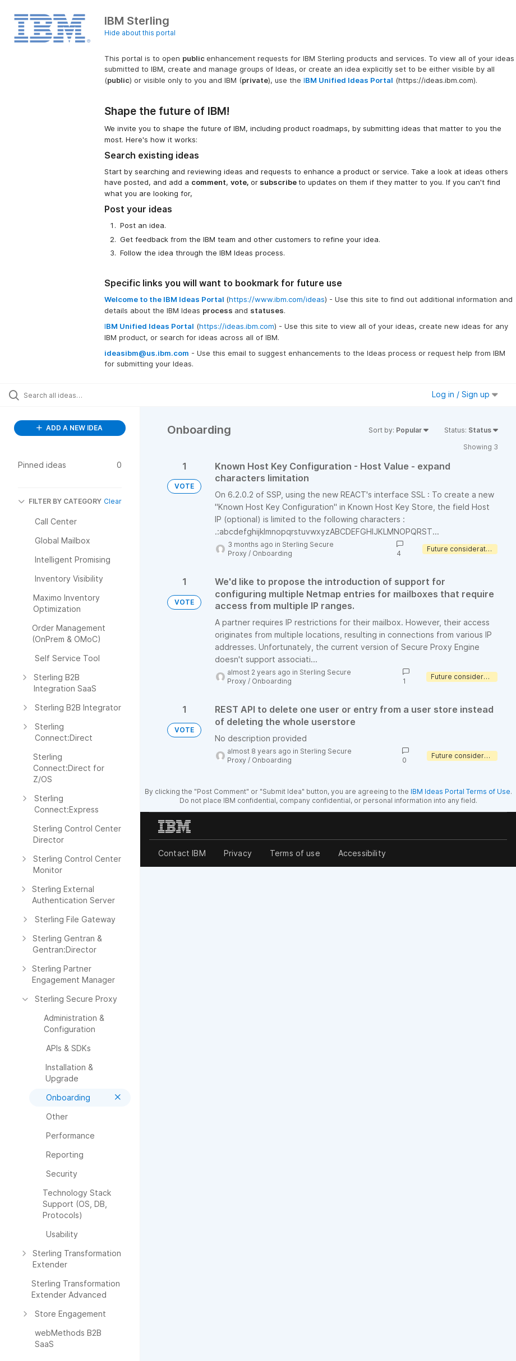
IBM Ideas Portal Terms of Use (460, 791)
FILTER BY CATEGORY (60, 501)
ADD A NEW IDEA (69, 428)
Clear (113, 501)
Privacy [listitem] (238, 853)
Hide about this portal (140, 33)
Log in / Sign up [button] (465, 394)
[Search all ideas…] (75, 395)
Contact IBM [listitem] (182, 853)
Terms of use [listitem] (295, 853)
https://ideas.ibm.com (236, 326)
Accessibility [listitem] (362, 853)
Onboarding (272, 553)
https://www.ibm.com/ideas (277, 299)
